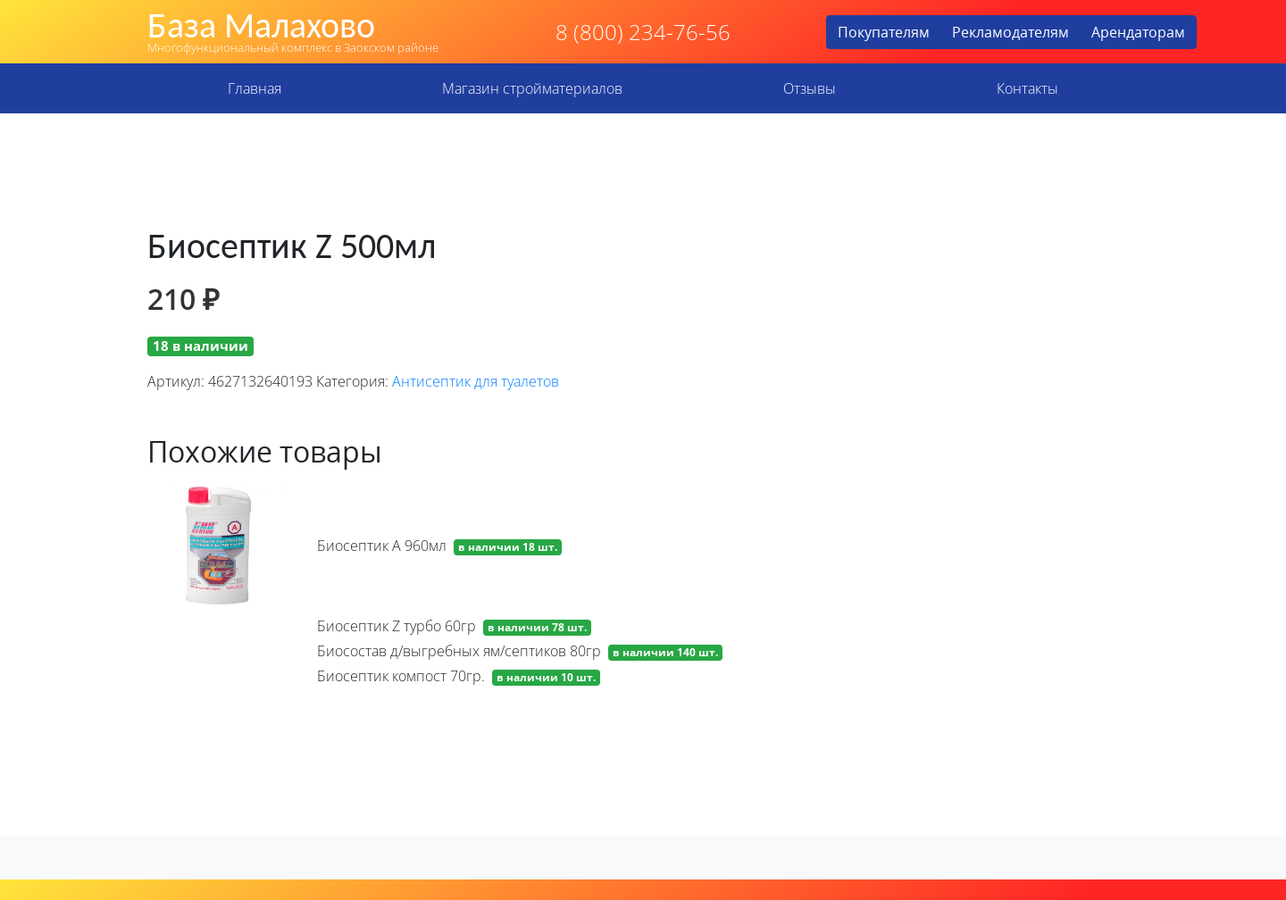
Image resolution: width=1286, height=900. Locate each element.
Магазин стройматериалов (532, 88)
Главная (254, 88)
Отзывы (809, 88)
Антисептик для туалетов (475, 381)
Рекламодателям (1010, 32)
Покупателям (884, 32)
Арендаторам (1138, 32)
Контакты (1027, 88)
